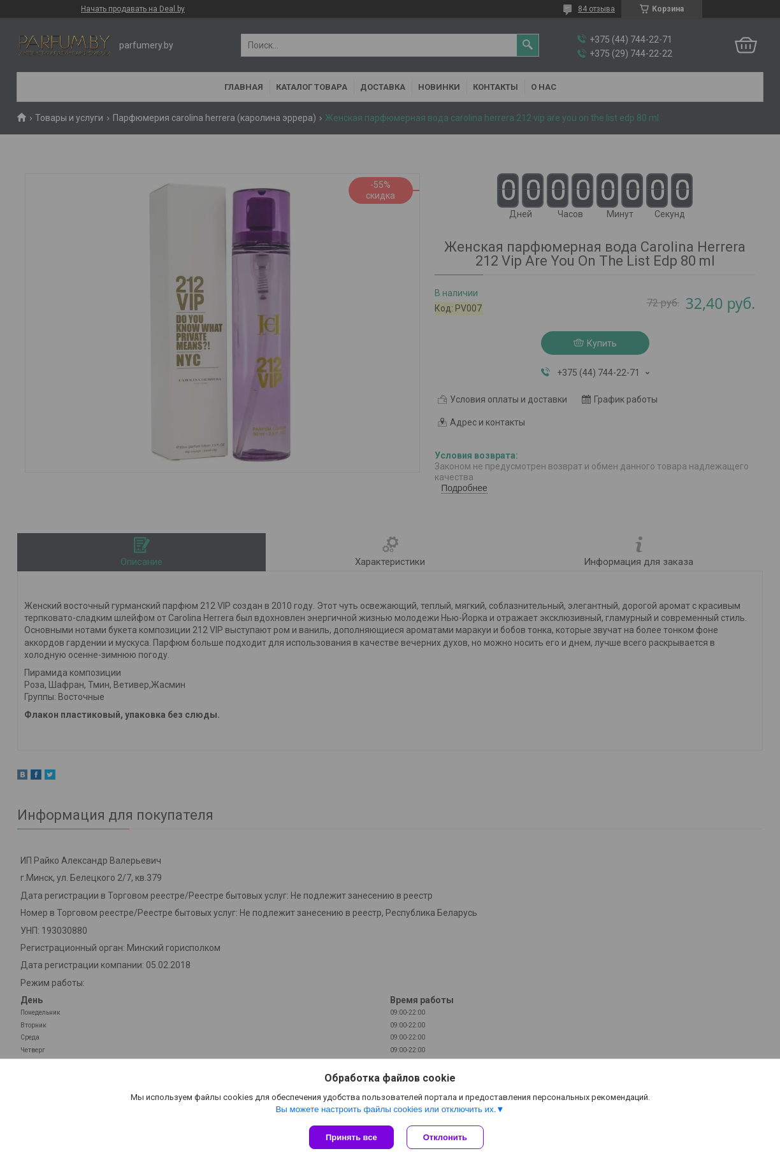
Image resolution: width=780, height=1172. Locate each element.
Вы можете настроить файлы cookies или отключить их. (385, 1109)
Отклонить (445, 1137)
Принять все (351, 1137)
